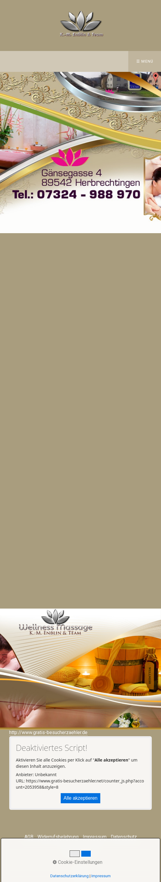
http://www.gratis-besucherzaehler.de (48, 732)
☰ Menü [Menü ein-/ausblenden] (145, 61)
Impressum (95, 837)
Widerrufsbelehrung (58, 837)
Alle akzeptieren (81, 798)
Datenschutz (124, 837)
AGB (28, 837)
